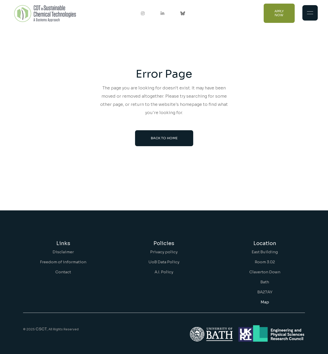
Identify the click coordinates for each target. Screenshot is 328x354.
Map (265, 302)
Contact (63, 271)
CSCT (41, 329)
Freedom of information (63, 261)
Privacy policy (164, 251)
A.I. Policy (164, 271)
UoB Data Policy (163, 261)
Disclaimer (63, 251)
